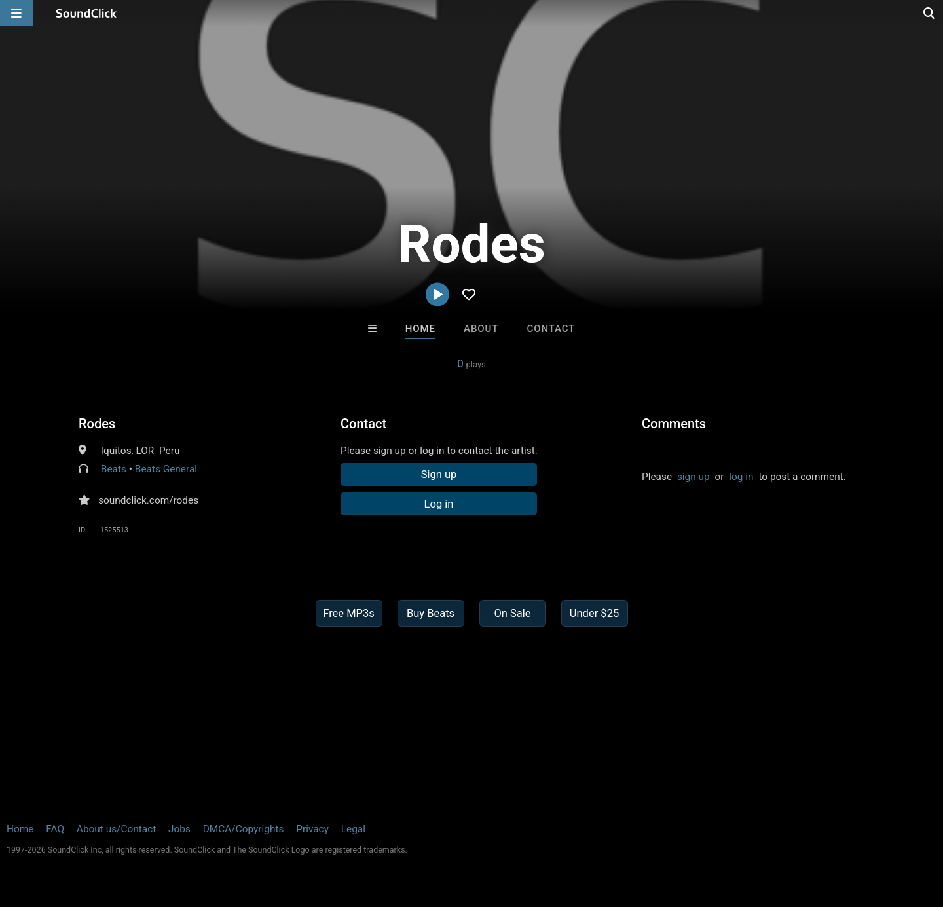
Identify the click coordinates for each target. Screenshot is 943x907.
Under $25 (594, 613)
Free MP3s (349, 613)
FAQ (55, 829)
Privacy (312, 829)
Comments (674, 424)
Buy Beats (430, 613)
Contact (551, 329)
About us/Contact (116, 829)
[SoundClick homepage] (86, 13)
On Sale (512, 613)
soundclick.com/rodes (148, 500)
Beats (113, 469)
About (481, 329)
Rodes (97, 424)
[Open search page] (930, 13)
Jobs (179, 829)
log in (741, 477)
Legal (353, 829)
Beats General (166, 469)
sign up (693, 477)
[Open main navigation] (16, 13)
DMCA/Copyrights (243, 829)
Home (420, 329)
